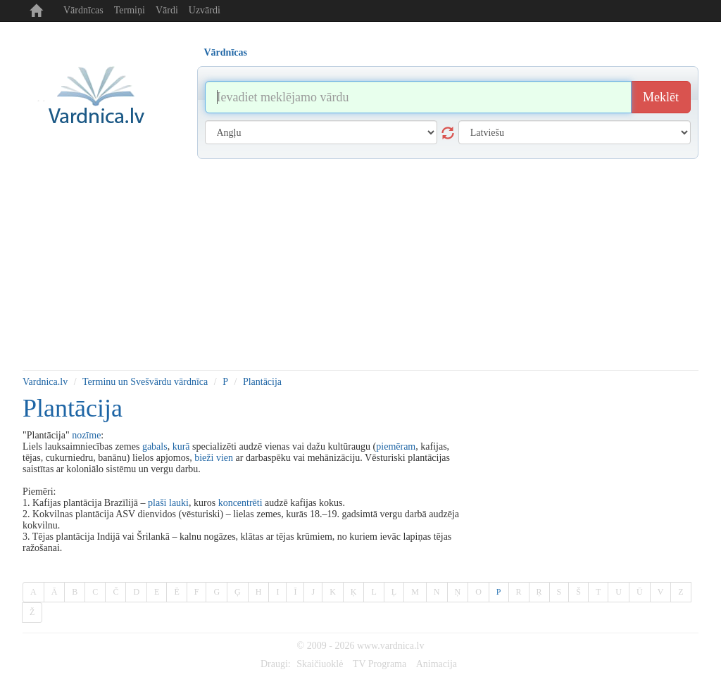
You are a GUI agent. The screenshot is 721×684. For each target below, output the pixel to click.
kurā (181, 446)
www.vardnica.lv (391, 645)
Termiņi (129, 10)
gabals (155, 446)
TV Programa (379, 664)
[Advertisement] (360, 264)
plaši (157, 503)
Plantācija (262, 381)
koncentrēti (240, 503)
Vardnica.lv (45, 381)
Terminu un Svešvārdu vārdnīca (145, 381)
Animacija (436, 664)
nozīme (86, 435)
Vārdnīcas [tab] (225, 52)
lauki (179, 503)
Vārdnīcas (83, 10)
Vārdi (167, 10)
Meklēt (661, 97)
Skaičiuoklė (319, 664)
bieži (203, 457)
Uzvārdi (204, 10)
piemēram (395, 446)
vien (224, 457)
